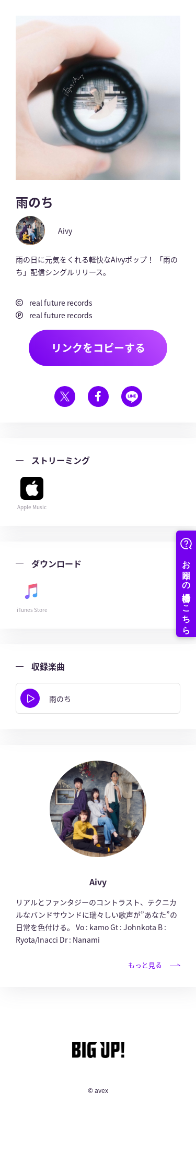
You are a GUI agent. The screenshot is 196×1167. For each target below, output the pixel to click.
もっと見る (154, 965)
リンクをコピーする (98, 347)
